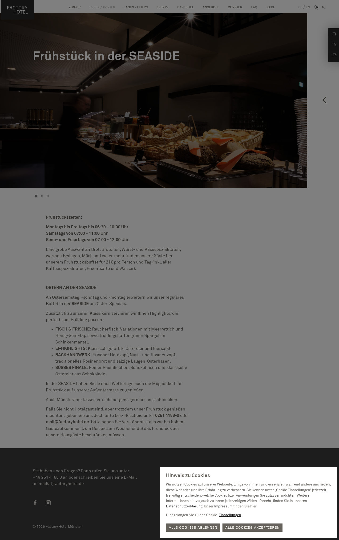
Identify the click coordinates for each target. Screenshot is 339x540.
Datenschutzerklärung (184, 506)
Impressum (223, 506)
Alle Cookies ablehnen (193, 527)
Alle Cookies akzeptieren (252, 527)
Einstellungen (230, 515)
